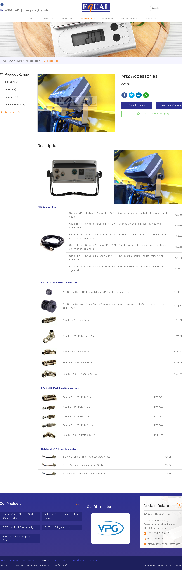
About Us (48, 18)
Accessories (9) (13, 112)
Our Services (67, 18)
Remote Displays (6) (15, 104)
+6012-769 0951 (12, 10)
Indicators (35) (12, 82)
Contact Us (150, 18)
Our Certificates (129, 18)
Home (33, 18)
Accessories (33, 61)
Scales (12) (10, 89)
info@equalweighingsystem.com (39, 10)
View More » (75, 504)
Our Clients (107, 18)
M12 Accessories (50, 61)
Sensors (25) (11, 97)
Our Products (88, 18)
